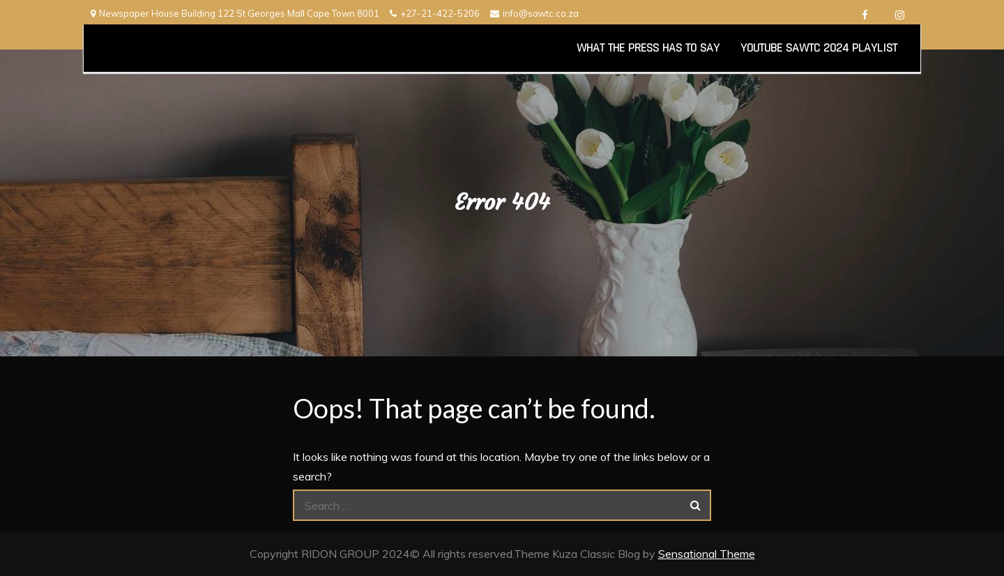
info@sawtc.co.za (534, 13)
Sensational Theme (706, 554)
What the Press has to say (648, 48)
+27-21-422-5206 (435, 13)
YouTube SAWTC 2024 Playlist (818, 48)
